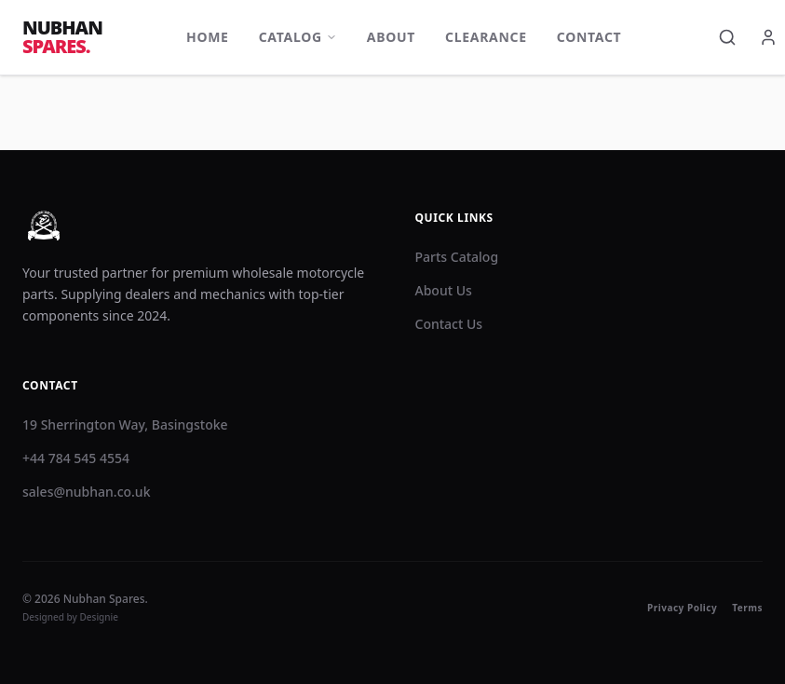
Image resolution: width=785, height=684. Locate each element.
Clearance (486, 37)
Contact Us (449, 324)
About (391, 37)
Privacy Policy (682, 607)
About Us (443, 290)
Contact (589, 37)
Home (207, 37)
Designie (99, 616)
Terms (747, 607)
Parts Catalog (457, 257)
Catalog (298, 37)
